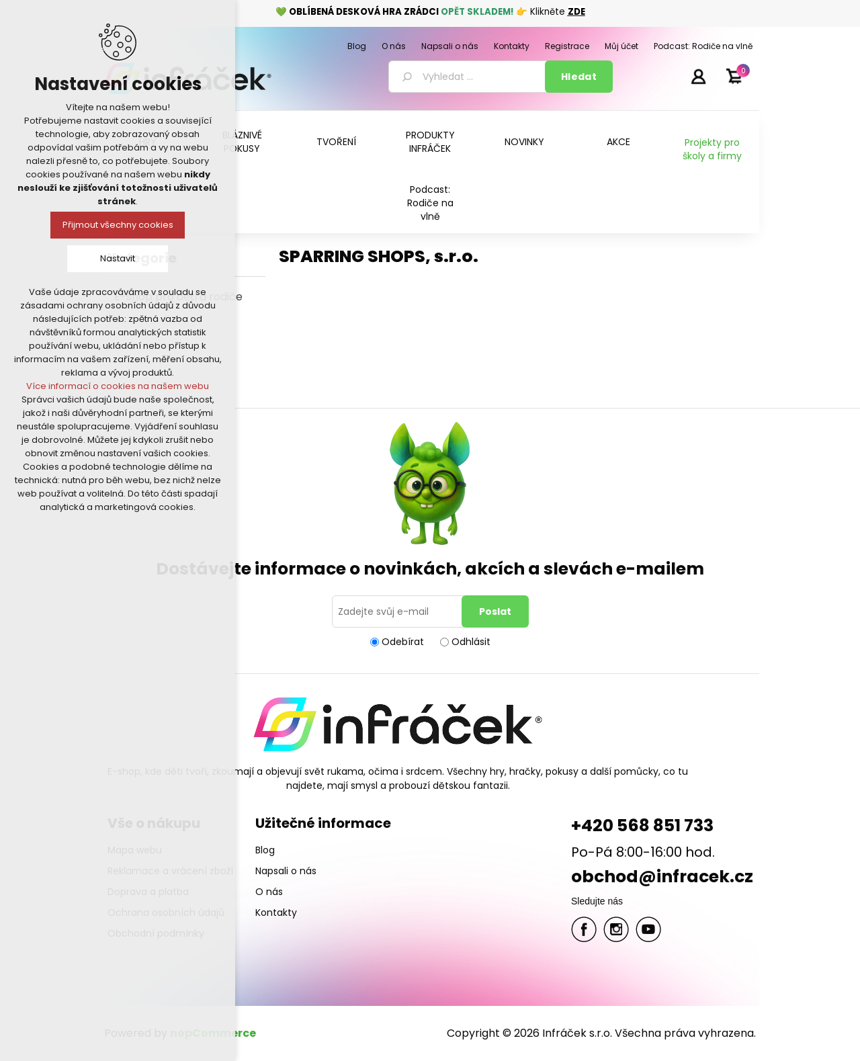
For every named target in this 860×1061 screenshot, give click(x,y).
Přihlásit (698, 76)
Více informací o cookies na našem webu (117, 386)
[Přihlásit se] (399, 611)
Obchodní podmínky (156, 933)
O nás (269, 891)
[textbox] (469, 76)
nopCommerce (213, 1033)
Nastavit (117, 258)
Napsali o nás (285, 871)
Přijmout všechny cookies (117, 224)
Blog (265, 850)
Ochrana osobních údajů (166, 912)
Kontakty (276, 912)
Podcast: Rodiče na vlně (430, 203)
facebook (584, 929)
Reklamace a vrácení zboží (170, 871)
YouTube (648, 929)
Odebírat (403, 641)
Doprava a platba (148, 891)
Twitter (616, 929)
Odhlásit (471, 641)
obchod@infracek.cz (662, 876)
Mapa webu (135, 850)
